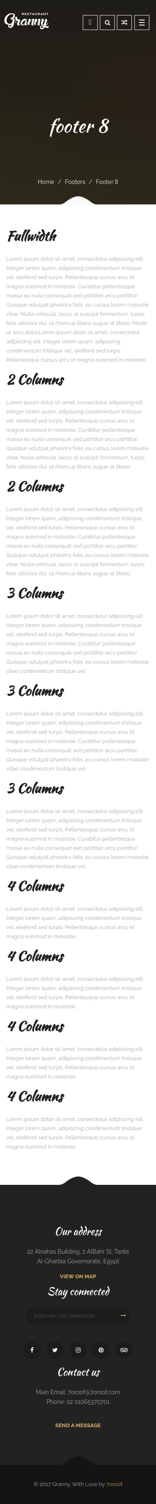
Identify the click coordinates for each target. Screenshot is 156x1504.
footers (75, 182)
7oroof (114, 1484)
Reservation (90, 22)
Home (46, 182)
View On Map (78, 1276)
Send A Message (78, 1425)
